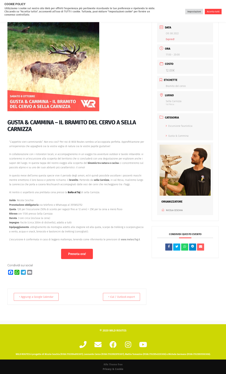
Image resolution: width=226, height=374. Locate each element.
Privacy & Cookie (113, 369)
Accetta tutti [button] (213, 11)
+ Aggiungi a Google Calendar (36, 296)
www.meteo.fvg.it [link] (130, 239)
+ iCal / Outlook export (121, 296)
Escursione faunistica (179, 125)
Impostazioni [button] (194, 11)
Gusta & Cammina (177, 135)
